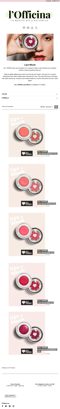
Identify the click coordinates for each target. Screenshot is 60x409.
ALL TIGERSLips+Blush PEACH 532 (44, 202)
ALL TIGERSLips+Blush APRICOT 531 (44, 152)
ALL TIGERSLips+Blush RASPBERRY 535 (44, 349)
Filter (56, 107)
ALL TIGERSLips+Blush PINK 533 (43, 251)
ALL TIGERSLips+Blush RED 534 (43, 301)
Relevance (49, 107)
